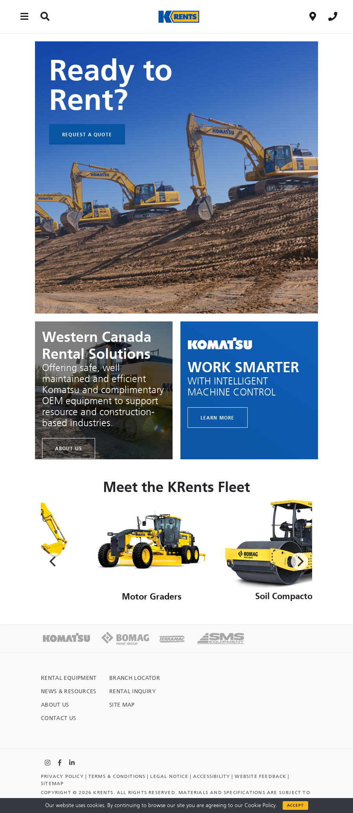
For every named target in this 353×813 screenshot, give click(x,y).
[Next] (299, 561)
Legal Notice (169, 776)
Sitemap (52, 783)
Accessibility (211, 776)
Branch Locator (134, 678)
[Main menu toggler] (24, 16)
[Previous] (53, 561)
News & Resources (68, 691)
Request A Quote (87, 134)
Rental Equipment (69, 678)
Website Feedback (260, 776)
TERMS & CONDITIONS (117, 776)
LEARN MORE (217, 417)
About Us (69, 448)
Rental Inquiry (132, 691)
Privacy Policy (62, 776)
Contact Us (58, 718)
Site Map (122, 705)
